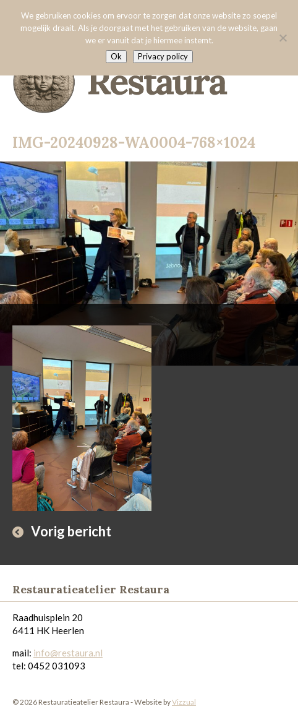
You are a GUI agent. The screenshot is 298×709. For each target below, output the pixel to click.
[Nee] (282, 38)
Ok (116, 56)
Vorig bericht (71, 531)
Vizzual (184, 702)
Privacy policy (163, 56)
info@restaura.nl (68, 652)
